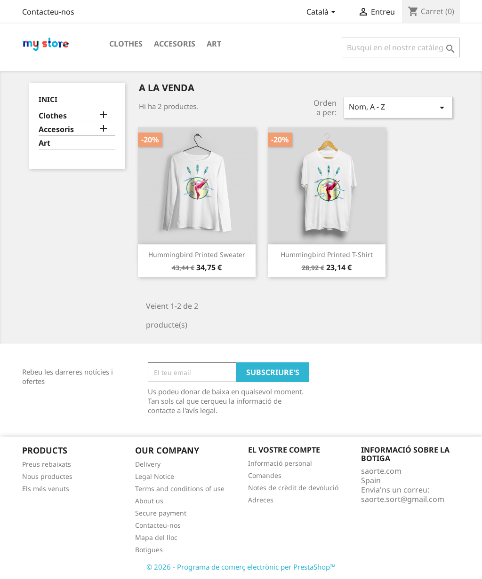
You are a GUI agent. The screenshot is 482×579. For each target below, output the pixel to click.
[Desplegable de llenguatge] (322, 12)
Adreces (260, 499)
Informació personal (280, 463)
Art (214, 44)
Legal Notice (154, 476)
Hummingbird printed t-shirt (327, 254)
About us (149, 500)
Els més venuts (45, 488)
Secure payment (160, 513)
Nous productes (47, 476)
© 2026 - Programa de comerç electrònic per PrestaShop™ (241, 566)
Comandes (264, 475)
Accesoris (174, 44)
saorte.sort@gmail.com (402, 499)
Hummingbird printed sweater (196, 254)
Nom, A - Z (398, 107)
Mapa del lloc (156, 537)
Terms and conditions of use (180, 488)
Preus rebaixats (46, 464)
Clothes (126, 44)
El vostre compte (284, 450)
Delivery (148, 464)
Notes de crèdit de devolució (293, 487)
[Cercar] (401, 47)
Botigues (149, 549)
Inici (48, 99)
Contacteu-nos (48, 12)
